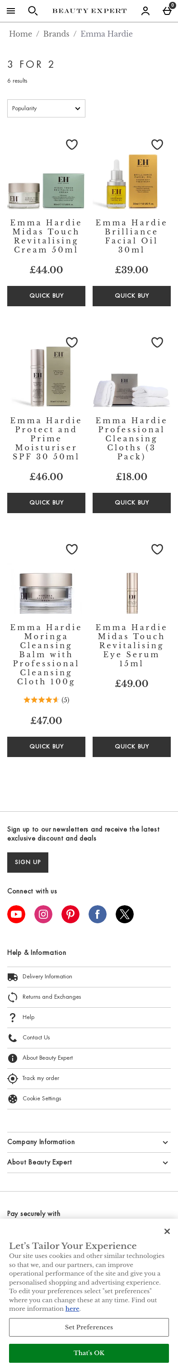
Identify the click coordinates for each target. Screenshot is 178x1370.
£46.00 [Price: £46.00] (46, 477)
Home (20, 33)
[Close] (167, 1231)
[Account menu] (145, 11)
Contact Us (28, 1038)
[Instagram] (43, 920)
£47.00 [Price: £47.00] (46, 720)
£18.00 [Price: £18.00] (132, 477)
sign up (28, 863)
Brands (56, 33)
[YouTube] (16, 920)
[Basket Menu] (167, 11)
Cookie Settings (34, 1099)
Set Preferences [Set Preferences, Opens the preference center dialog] (89, 1327)
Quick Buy (57, 298)
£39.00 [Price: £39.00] (132, 270)
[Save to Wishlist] (72, 144)
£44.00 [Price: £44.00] (46, 270)
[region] (89, 1294)
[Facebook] (98, 920)
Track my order (33, 1078)
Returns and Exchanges (44, 997)
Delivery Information (39, 977)
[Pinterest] (70, 920)
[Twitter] (125, 920)
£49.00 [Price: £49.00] (131, 683)
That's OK (89, 1353)
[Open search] (33, 11)
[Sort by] (46, 108)
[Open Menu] (11, 11)
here (73, 1309)
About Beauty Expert (40, 1058)
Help (20, 1017)
